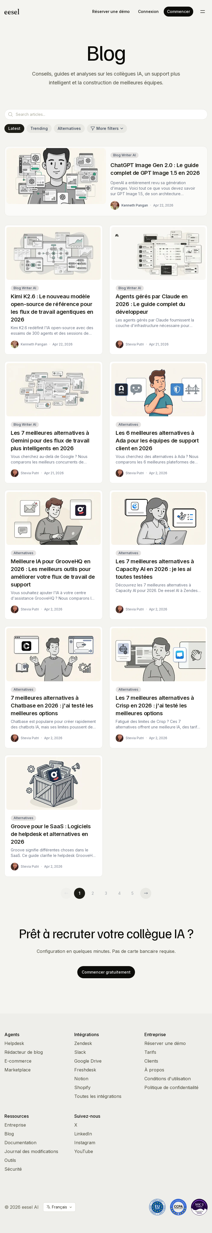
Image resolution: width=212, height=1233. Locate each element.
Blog (9, 1133)
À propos (154, 1070)
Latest (14, 128)
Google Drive (88, 1061)
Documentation (20, 1142)
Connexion (148, 11)
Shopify (82, 1087)
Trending (39, 128)
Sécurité (13, 1169)
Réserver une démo (111, 11)
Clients (151, 1061)
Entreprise (15, 1125)
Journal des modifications (31, 1151)
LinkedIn (83, 1133)
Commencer (178, 11)
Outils (10, 1160)
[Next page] (145, 893)
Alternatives (69, 128)
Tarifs (150, 1052)
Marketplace (17, 1070)
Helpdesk (14, 1043)
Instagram (84, 1142)
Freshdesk (85, 1070)
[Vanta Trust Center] (199, 1207)
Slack (80, 1052)
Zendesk (83, 1043)
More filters (107, 128)
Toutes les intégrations (97, 1096)
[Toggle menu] (203, 12)
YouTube (83, 1151)
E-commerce (17, 1061)
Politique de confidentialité (171, 1087)
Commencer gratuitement (106, 972)
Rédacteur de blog (23, 1052)
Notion (81, 1078)
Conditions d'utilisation (167, 1078)
